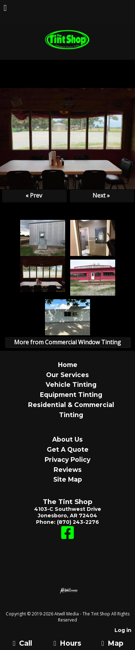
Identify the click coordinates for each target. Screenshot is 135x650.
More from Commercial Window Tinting (67, 342)
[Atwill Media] (73, 606)
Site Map (67, 479)
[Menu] (5, 9)
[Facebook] (67, 536)
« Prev (34, 195)
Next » (101, 195)
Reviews (68, 469)
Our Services (67, 375)
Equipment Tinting (71, 394)
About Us (67, 439)
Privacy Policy (67, 459)
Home (67, 364)
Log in (122, 630)
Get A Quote (68, 449)
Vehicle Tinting (71, 384)
